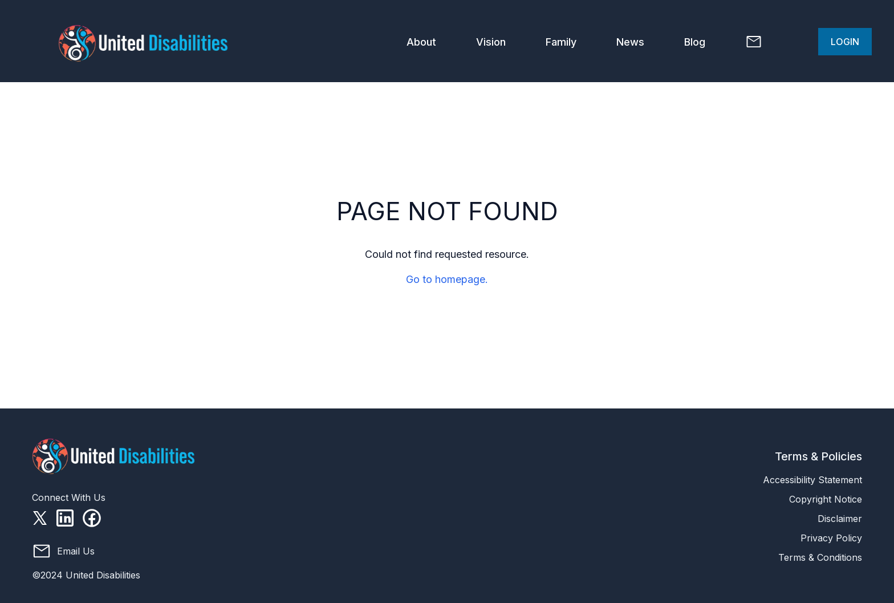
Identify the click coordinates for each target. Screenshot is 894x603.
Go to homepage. (447, 279)
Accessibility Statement (812, 479)
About (421, 42)
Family (561, 42)
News (630, 42)
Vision (491, 42)
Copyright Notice (825, 499)
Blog (694, 42)
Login (845, 41)
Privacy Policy (831, 538)
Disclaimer (840, 518)
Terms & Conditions (820, 557)
